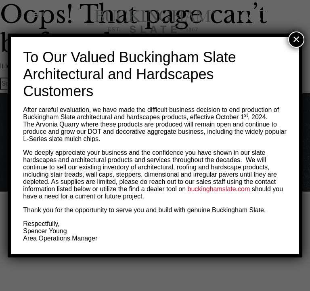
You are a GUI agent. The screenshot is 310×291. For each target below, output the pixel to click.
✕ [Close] (296, 39)
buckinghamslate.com (219, 189)
